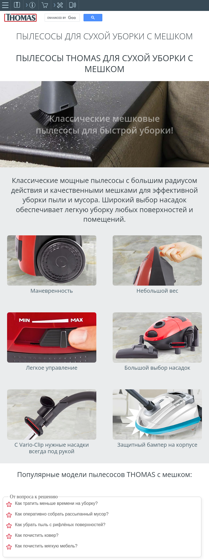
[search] (61, 17)
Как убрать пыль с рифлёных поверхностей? (60, 524)
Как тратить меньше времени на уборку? (56, 503)
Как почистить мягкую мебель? (46, 546)
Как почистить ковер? (37, 535)
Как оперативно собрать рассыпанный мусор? (62, 514)
